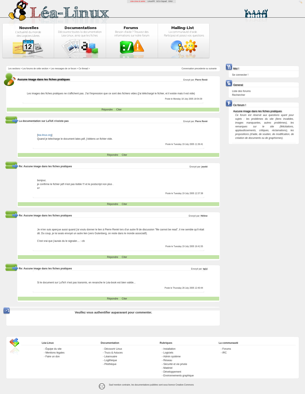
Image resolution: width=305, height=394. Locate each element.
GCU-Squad (161, 1)
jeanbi (204, 167)
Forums (226, 348)
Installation (169, 348)
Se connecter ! (240, 74)
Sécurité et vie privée (175, 364)
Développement (172, 371)
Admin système (172, 356)
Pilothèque (110, 364)
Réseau (167, 360)
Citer (119, 109)
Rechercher (238, 94)
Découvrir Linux (113, 348)
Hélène (204, 216)
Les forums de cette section (35, 68)
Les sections (14, 68)
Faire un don (52, 356)
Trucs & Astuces (113, 352)
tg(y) (205, 269)
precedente (200, 68)
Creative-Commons (185, 385)
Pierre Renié (201, 80)
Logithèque (110, 360)
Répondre (107, 109)
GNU (170, 1)
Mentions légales (54, 352)
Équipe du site (53, 348)
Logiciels (168, 352)
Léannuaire (110, 356)
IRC (224, 352)
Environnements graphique (178, 375)
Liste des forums (241, 91)
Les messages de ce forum (63, 68)
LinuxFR (151, 1)
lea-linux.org (44, 135)
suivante (213, 68)
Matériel (167, 367)
